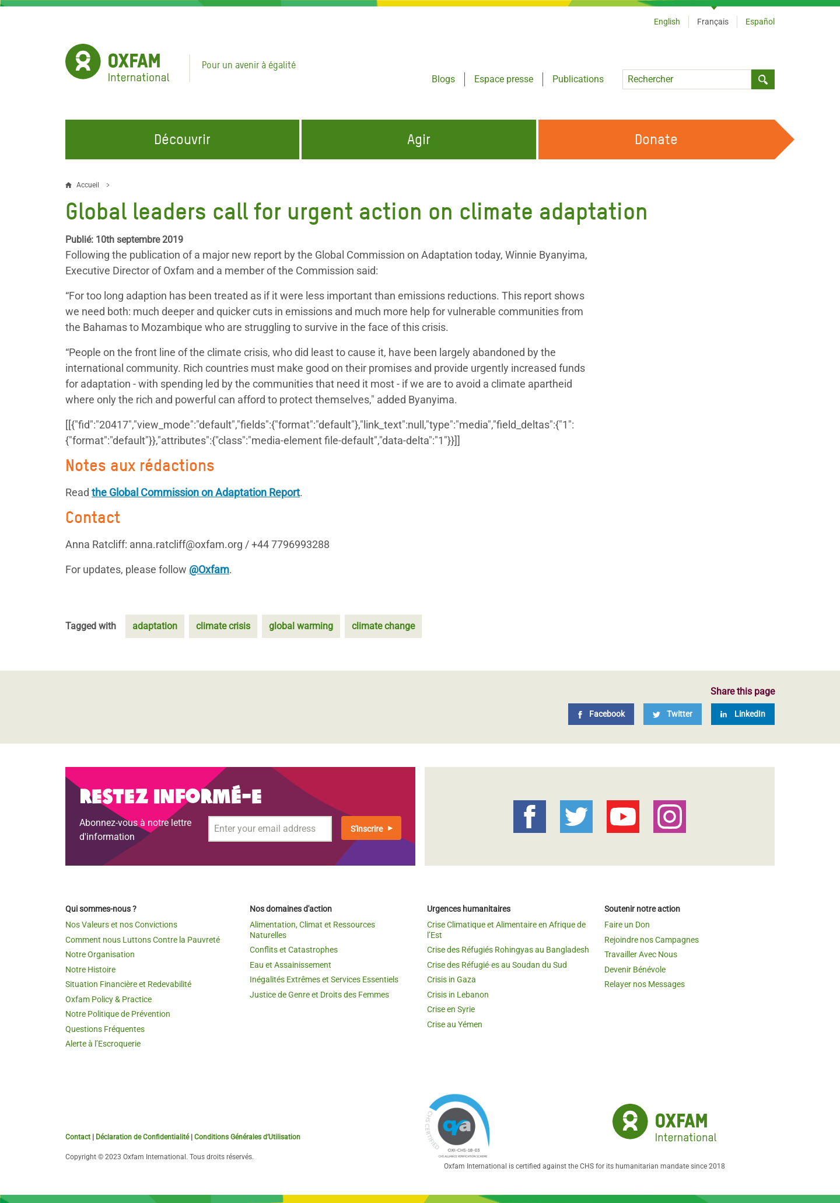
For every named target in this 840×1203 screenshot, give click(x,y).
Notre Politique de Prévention (117, 1014)
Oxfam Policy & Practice (108, 999)
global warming (301, 626)
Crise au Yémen (454, 1024)
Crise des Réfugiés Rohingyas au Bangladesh (508, 949)
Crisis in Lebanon (458, 994)
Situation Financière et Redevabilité (128, 984)
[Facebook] (601, 714)
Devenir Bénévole (635, 969)
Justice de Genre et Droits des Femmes (319, 994)
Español (760, 21)
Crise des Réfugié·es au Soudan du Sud (497, 965)
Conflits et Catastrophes (294, 949)
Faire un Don (627, 924)
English (667, 21)
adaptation (154, 626)
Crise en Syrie (451, 1009)
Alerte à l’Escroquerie (103, 1043)
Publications (578, 79)
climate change (383, 626)
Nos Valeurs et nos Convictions (121, 924)
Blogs (443, 79)
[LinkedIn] (743, 714)
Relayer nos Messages (644, 984)
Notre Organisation (100, 954)
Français (713, 21)
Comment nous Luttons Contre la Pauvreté (142, 939)
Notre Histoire (90, 969)
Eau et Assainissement (290, 965)
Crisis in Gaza (451, 979)
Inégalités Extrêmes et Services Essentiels (324, 979)
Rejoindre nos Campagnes (651, 939)
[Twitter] (672, 714)
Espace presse (503, 79)
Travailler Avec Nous (640, 954)
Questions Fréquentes (105, 1029)
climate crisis (223, 626)
